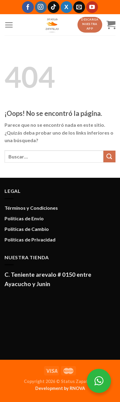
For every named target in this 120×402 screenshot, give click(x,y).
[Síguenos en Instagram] (41, 7)
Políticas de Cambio (27, 229)
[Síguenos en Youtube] (92, 7)
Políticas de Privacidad (30, 239)
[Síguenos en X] (66, 7)
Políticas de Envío (24, 218)
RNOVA (77, 388)
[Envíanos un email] (79, 7)
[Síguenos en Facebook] (28, 7)
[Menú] (9, 24)
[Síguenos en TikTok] (53, 7)
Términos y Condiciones (31, 208)
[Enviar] (109, 156)
